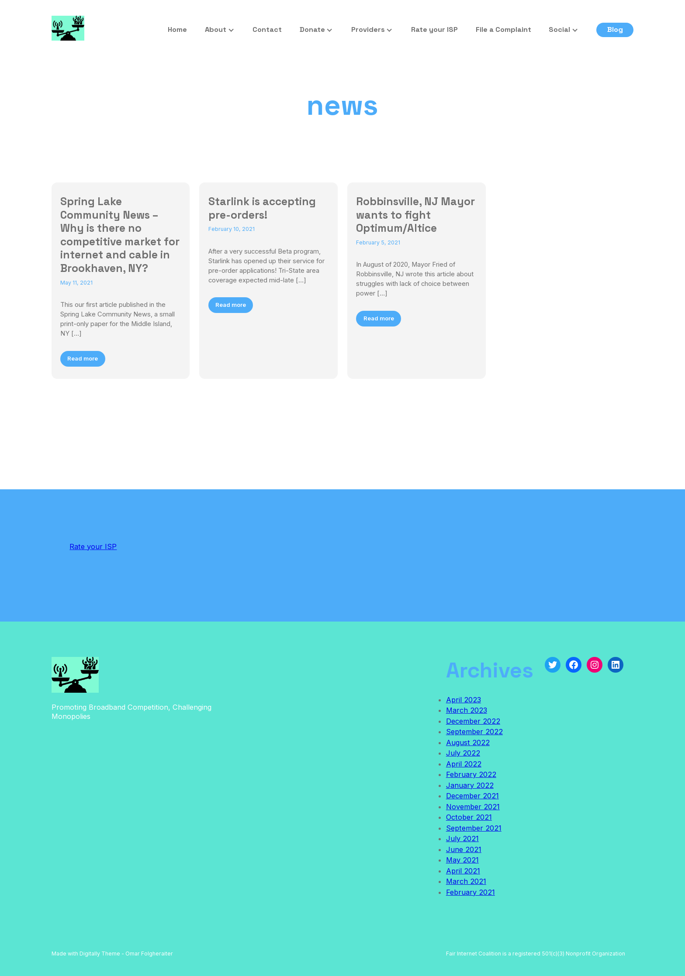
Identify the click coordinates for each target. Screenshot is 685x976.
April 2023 (463, 699)
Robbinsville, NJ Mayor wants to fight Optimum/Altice (415, 215)
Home (177, 29)
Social (559, 29)
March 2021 (466, 881)
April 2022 (463, 763)
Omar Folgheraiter (149, 953)
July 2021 (462, 838)
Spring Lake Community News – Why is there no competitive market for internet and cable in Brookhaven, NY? (120, 235)
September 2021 (474, 828)
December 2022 (473, 721)
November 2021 (473, 806)
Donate (312, 29)
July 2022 (463, 753)
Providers (368, 29)
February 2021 (470, 892)
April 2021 (463, 870)
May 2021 (462, 860)
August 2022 (468, 742)
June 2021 (463, 849)
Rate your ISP (434, 29)
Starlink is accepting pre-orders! (262, 208)
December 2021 (472, 795)
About (215, 29)
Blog (615, 29)
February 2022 (471, 774)
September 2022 (474, 731)
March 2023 (466, 710)
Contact (267, 29)
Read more (82, 358)
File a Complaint (503, 29)
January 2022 (470, 785)
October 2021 (469, 817)
